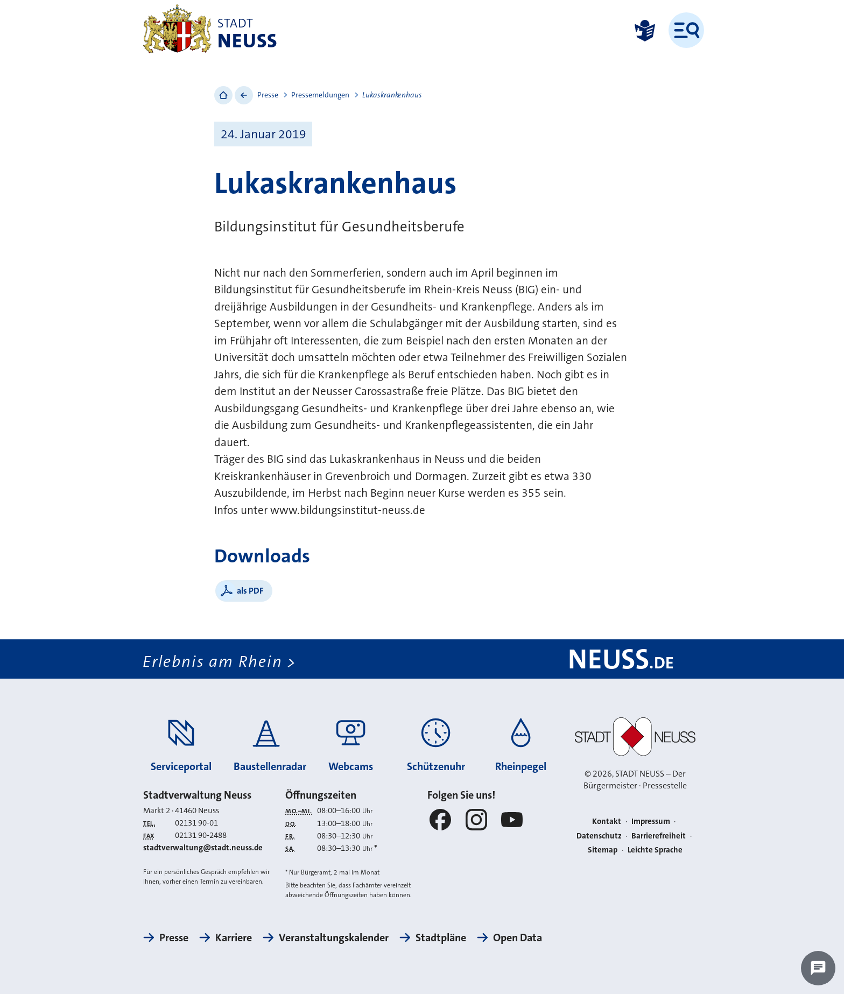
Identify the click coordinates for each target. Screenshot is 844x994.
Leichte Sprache (655, 849)
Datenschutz (599, 835)
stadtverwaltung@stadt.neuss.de (203, 847)
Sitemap (602, 849)
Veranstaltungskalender (334, 937)
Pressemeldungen (320, 95)
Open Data (517, 937)
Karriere (233, 937)
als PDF (250, 590)
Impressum (650, 821)
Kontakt (606, 821)
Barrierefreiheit (658, 835)
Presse (267, 95)
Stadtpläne (441, 937)
